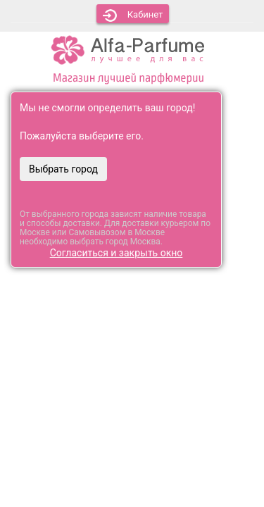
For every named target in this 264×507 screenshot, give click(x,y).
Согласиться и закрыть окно (116, 252)
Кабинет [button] (133, 15)
